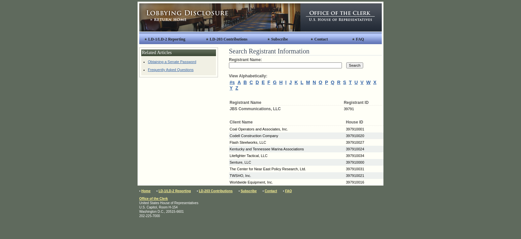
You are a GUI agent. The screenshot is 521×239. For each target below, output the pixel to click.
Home (146, 191)
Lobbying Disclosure (219, 17)
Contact (321, 39)
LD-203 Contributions (229, 39)
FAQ (360, 39)
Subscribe (279, 39)
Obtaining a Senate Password (172, 62)
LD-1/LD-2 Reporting (166, 39)
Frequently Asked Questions (171, 70)
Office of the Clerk (153, 198)
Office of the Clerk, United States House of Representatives (341, 17)
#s (232, 82)
